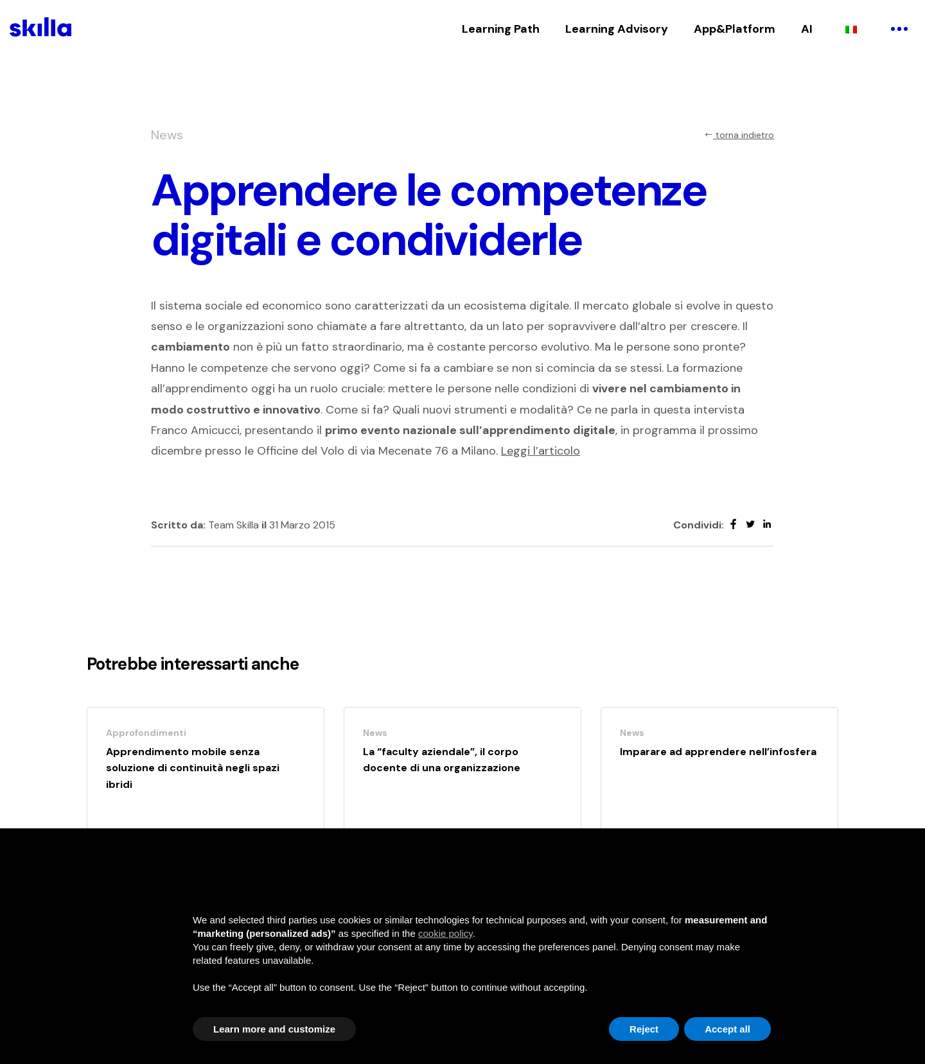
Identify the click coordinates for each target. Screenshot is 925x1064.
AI (807, 29)
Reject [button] (644, 1029)
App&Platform (734, 29)
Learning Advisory (616, 29)
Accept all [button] (727, 1029)
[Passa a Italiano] (851, 29)
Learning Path (501, 29)
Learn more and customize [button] (274, 1029)
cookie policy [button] (445, 933)
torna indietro (739, 135)
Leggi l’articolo (540, 450)
